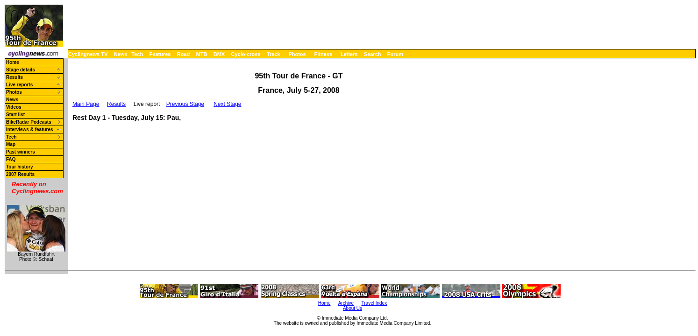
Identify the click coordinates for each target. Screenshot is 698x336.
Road (183, 54)
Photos (297, 54)
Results (14, 77)
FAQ (11, 159)
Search (372, 54)
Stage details (20, 69)
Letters (349, 54)
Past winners (20, 151)
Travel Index (374, 303)
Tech (137, 54)
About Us (352, 308)
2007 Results (20, 174)
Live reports (19, 84)
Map (10, 144)
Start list (15, 114)
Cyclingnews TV (87, 54)
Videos (13, 107)
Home (12, 62)
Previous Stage (185, 104)
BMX (219, 54)
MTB (201, 54)
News (121, 54)
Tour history (19, 166)
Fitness (323, 54)
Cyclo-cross (246, 54)
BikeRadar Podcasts (28, 122)
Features (160, 54)
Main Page (85, 104)
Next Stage (227, 104)
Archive (346, 303)
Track (273, 54)
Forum (395, 54)
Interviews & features (29, 129)
